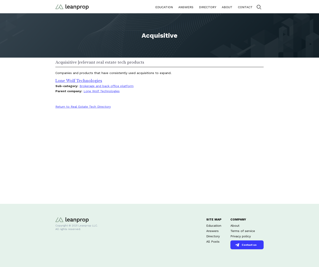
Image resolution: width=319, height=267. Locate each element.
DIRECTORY (207, 7)
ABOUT (227, 7)
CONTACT (245, 7)
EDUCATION (164, 7)
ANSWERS (185, 7)
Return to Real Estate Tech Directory (83, 106)
